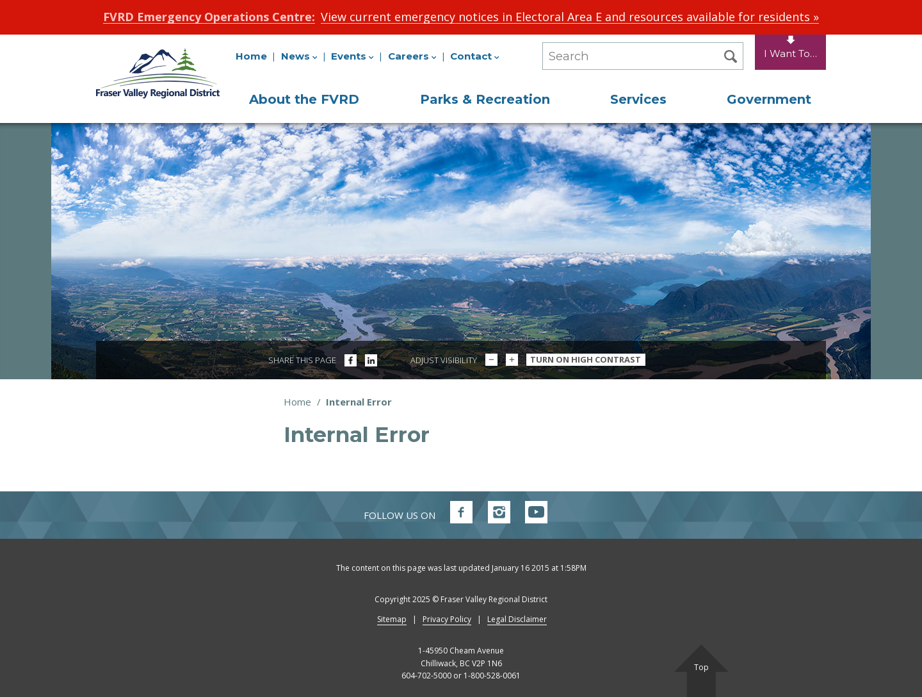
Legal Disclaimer (517, 619)
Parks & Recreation (485, 99)
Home (251, 56)
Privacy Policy (447, 619)
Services (638, 99)
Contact (474, 56)
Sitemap (392, 619)
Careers (412, 56)
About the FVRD (304, 99)
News (299, 56)
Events (352, 56)
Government (769, 99)
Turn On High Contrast (585, 359)
